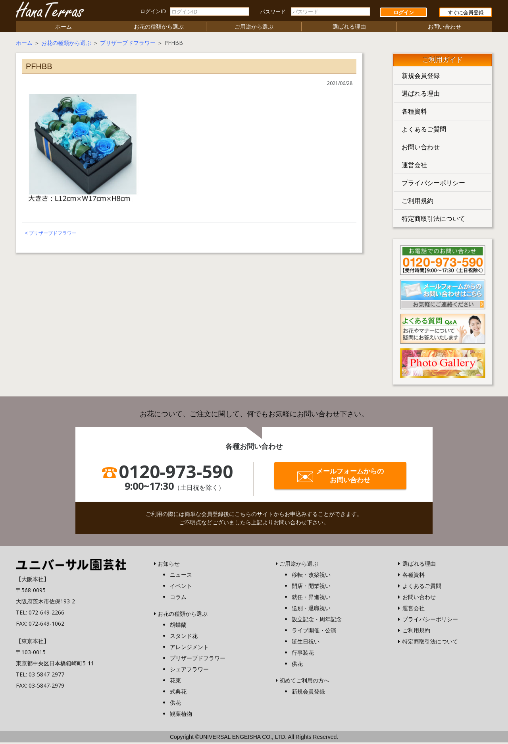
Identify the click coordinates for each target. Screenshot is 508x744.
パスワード (273, 12)
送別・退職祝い (311, 609)
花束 (175, 682)
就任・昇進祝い (311, 598)
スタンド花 (184, 637)
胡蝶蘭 (178, 626)
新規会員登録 (421, 77)
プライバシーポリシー (433, 184)
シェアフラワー (189, 670)
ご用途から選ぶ (254, 28)
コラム (178, 598)
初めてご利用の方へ (304, 682)
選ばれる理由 (349, 28)
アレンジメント (189, 648)
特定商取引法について (433, 220)
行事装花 (303, 654)
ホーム (63, 28)
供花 (175, 704)
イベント (181, 587)
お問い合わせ (444, 28)
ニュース (181, 576)
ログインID (153, 11)
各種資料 (414, 112)
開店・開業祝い (311, 587)
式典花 (178, 693)
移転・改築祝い (311, 576)
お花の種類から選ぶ (159, 28)
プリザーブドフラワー (128, 44)
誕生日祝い (305, 643)
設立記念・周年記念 (317, 620)
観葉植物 (181, 715)
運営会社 (414, 166)
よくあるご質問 (424, 130)
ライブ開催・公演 (314, 632)
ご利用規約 (417, 202)
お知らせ (169, 565)
